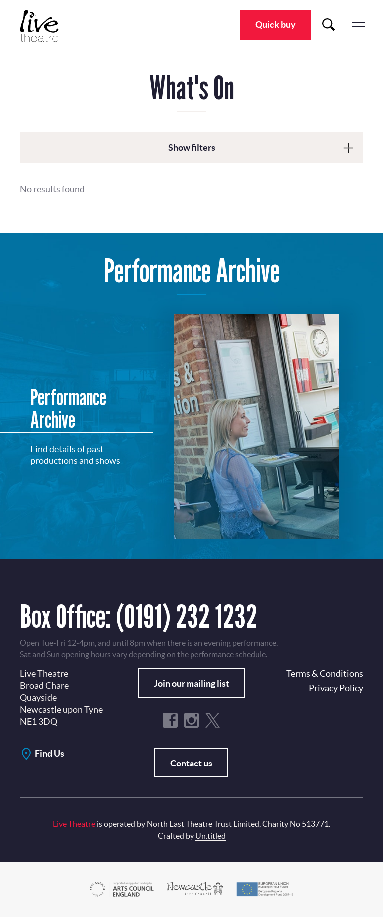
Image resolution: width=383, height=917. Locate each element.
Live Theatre (45, 26)
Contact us (191, 763)
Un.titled (210, 835)
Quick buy (275, 24)
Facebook (170, 720)
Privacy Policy (336, 688)
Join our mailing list (191, 683)
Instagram (191, 720)
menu (358, 25)
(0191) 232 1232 (186, 616)
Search (328, 25)
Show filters (191, 147)
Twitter (212, 720)
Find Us (49, 753)
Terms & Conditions (324, 673)
